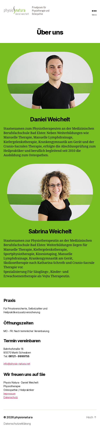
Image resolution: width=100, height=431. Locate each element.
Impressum (9, 393)
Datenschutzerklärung (17, 423)
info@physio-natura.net (17, 363)
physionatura (23, 417)
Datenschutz (11, 397)
